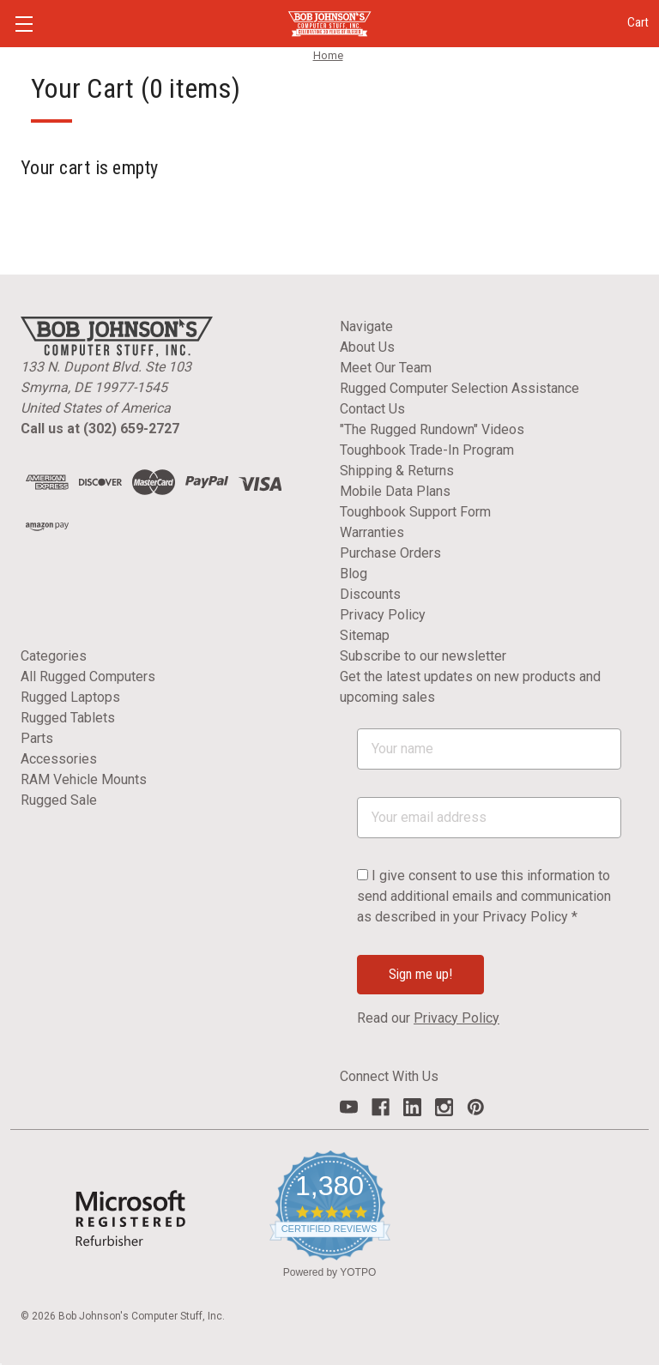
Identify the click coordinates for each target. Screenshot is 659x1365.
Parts (37, 738)
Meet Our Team (386, 367)
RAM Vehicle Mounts (84, 779)
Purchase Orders (390, 553)
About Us (367, 347)
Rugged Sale (59, 800)
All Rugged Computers (88, 676)
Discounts (370, 594)
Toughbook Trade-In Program (427, 450)
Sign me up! (420, 974)
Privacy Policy (383, 615)
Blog (353, 573)
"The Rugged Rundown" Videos (432, 429)
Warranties (372, 532)
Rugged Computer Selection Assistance (459, 388)
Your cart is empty (90, 167)
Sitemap (365, 635)
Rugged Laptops (70, 697)
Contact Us (372, 409)
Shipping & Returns (397, 470)
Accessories (59, 759)
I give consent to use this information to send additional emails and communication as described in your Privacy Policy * (484, 896)
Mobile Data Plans (395, 491)
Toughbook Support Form (415, 512)
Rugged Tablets (68, 718)
